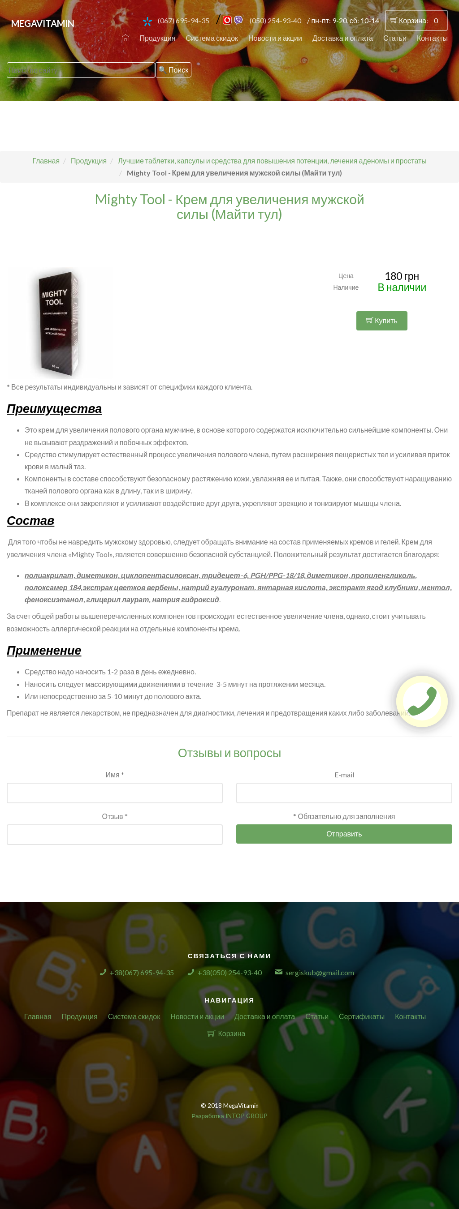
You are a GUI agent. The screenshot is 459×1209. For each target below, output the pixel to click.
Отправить (344, 833)
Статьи (395, 38)
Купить (382, 320)
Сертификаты (362, 1016)
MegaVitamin (42, 23)
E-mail (344, 774)
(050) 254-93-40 (275, 20)
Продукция (157, 38)
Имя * (114, 774)
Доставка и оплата (342, 38)
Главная (38, 1016)
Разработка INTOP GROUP (229, 1115)
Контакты (432, 38)
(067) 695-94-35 (183, 20)
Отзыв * (114, 816)
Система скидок (212, 38)
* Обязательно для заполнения (344, 816)
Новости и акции (275, 38)
